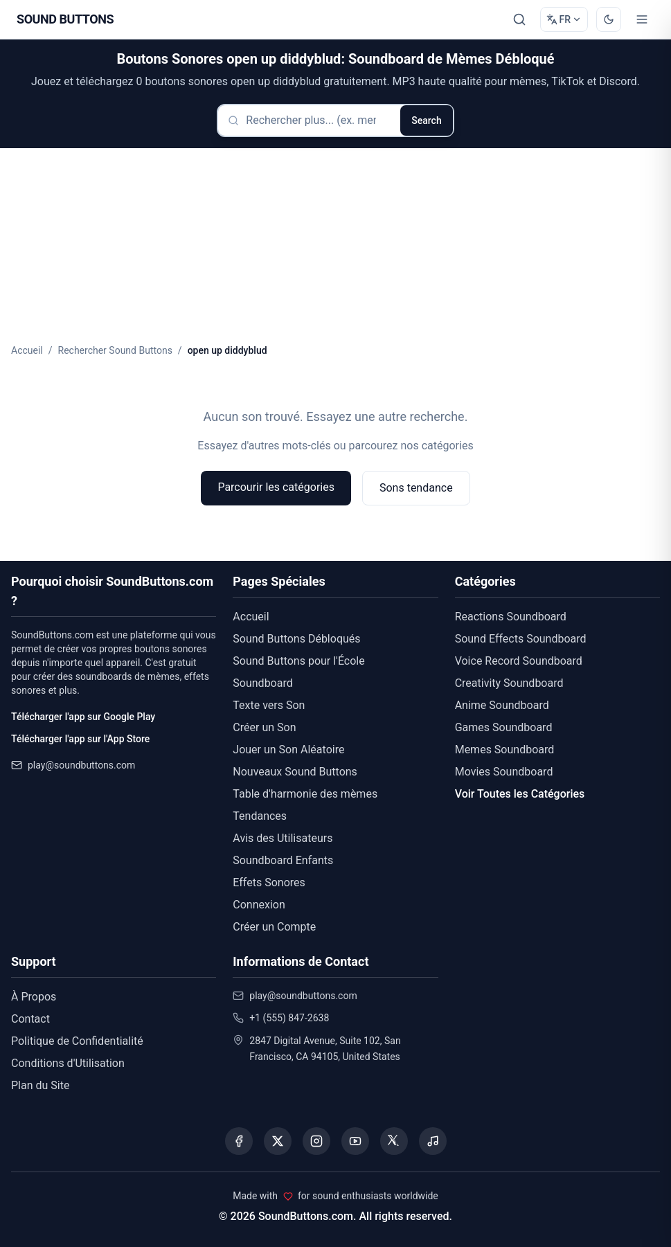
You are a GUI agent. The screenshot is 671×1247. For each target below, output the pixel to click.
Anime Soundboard (502, 705)
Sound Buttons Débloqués (296, 638)
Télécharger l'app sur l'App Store (80, 738)
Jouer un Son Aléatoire (288, 749)
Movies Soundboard (504, 771)
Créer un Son (264, 727)
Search (426, 120)
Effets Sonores (269, 882)
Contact (30, 1018)
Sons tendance (416, 487)
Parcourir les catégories (275, 487)
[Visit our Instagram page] (316, 1141)
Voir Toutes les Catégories (520, 793)
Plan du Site (40, 1085)
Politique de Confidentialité (77, 1041)
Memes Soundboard (505, 749)
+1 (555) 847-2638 (289, 1017)
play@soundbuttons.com (81, 765)
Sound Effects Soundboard (521, 638)
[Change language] (564, 19)
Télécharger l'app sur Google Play (83, 716)
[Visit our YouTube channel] (355, 1141)
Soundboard (262, 683)
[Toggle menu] (641, 19)
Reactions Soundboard (510, 616)
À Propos (33, 996)
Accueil (27, 350)
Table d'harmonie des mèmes (305, 793)
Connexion (259, 904)
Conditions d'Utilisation (68, 1063)
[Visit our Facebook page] (239, 1141)
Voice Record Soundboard (518, 660)
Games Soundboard (504, 727)
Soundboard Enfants (283, 860)
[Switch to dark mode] (608, 19)
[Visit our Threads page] (394, 1141)
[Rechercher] (519, 19)
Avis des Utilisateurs (282, 838)
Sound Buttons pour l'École (298, 660)
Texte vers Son (269, 705)
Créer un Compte (274, 926)
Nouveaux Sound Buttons (295, 771)
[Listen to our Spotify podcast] (433, 1141)
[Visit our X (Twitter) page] (278, 1141)
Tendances (260, 816)
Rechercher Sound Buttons (115, 350)
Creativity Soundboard (509, 683)
